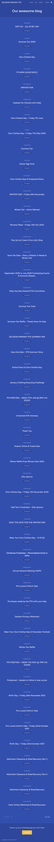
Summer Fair (27, 148)
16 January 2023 (27, 379)
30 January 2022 (27, 597)
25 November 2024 (27, 84)
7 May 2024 (27, 129)
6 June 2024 (27, 114)
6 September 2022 (27, 582)
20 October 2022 (27, 503)
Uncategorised (27, 30)
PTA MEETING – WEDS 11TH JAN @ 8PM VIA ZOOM (27, 399)
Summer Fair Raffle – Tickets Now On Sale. (27, 321)
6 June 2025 (27, 38)
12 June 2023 (27, 318)
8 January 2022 (27, 643)
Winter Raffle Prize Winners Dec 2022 (27, 461)
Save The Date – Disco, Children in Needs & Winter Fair (27, 256)
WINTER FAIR (27, 87)
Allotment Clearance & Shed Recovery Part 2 (27, 774)
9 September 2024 (27, 99)
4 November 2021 (27, 707)
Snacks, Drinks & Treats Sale (27, 446)
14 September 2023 (27, 236)
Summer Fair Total (27, 306)
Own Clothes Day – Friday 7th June (27, 118)
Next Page (47, 817)
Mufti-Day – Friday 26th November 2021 (27, 695)
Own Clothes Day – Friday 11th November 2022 (27, 492)
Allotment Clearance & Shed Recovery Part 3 (27, 759)
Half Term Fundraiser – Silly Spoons (27, 507)
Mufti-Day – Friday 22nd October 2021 (27, 744)
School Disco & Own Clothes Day (27, 367)
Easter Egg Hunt (27, 164)
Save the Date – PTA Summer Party (27, 352)
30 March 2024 (27, 145)
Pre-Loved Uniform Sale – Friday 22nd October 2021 (27, 727)
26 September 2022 (27, 549)
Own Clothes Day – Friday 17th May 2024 (27, 133)
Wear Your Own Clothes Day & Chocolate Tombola (27, 632)
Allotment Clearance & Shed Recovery (27, 789)
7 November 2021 (27, 676)
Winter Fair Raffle (27, 647)
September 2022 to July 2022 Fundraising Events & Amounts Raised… (27, 274)
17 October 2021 (27, 722)
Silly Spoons (27, 477)
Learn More (27, 832)
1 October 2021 (27, 770)
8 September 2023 (27, 269)
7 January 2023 (27, 394)
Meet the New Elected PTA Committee (27, 291)
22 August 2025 (27, 23)
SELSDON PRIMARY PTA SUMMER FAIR (27, 337)
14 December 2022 (27, 442)
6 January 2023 (27, 412)
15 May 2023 (27, 333)
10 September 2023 (27, 252)
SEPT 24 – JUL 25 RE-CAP (27, 26)
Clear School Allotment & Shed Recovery (27, 805)
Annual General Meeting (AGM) (27, 571)
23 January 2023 (27, 363)
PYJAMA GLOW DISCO (27, 72)
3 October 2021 (27, 755)
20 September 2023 (27, 221)
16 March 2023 (27, 348)
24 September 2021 (27, 786)
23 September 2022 (27, 567)
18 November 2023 (27, 190)
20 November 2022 (27, 473)
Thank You (27, 431)
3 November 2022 (27, 488)
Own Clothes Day (27, 57)
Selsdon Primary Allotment (27, 616)
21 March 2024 (27, 160)
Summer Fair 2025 (27, 42)
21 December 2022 (27, 427)
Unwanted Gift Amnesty (27, 416)
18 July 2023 (27, 302)
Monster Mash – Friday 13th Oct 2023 (27, 225)
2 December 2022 (27, 458)
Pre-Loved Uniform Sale (27, 586)
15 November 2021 (27, 658)
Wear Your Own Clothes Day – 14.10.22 (27, 538)
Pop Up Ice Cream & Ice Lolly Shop (27, 240)
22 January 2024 (27, 175)
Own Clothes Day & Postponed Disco (27, 179)
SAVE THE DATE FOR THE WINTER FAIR (27, 522)
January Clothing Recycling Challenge (27, 382)
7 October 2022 (27, 519)
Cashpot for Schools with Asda (27, 103)
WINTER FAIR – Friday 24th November (27, 194)
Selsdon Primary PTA (11, 2)
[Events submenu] (42, 2)
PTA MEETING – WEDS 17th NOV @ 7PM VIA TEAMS (27, 663)
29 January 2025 (27, 68)
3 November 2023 (27, 206)
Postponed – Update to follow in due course (27, 680)
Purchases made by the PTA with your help (27, 601)
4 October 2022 (27, 534)
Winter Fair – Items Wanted (27, 209)
